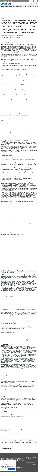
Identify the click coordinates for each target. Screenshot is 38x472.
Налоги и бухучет (12, 6)
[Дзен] (5, 1)
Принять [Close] (11, 469)
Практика (21, 6)
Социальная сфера (30, 6)
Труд (25, 6)
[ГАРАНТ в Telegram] (8, 1)
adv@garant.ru (31, 461)
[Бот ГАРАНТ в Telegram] (10, 1)
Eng (35, 1)
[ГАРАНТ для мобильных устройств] (2, 1)
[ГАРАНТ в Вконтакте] (4, 1)
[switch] (13, 3)
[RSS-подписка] (14, 1)
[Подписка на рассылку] (1, 1)
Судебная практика (4, 6)
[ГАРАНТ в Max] (7, 1)
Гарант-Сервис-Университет (19, 470)
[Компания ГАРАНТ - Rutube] (13, 1)
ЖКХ (35, 6)
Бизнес (17, 6)
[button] (36, 4)
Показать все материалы (6, 448)
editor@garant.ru (30, 458)
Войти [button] (31, 1)
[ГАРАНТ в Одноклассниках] (11, 1)
